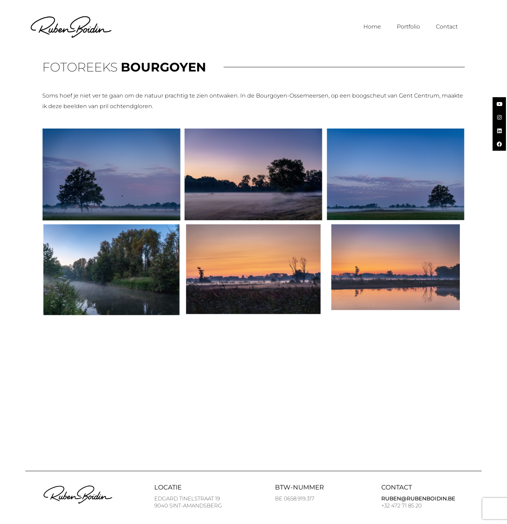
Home (372, 26)
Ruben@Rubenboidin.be (418, 498)
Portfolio (408, 26)
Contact (447, 26)
